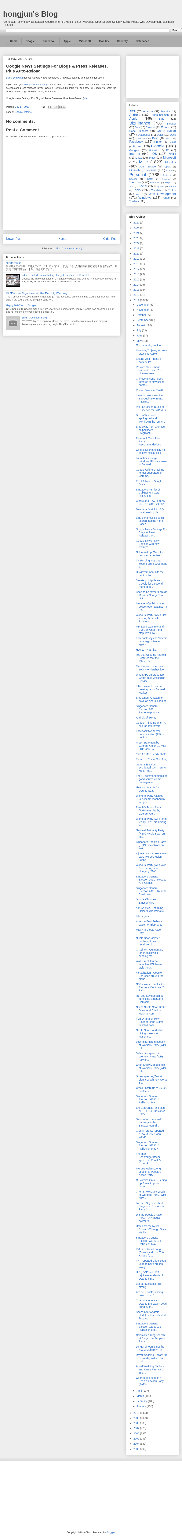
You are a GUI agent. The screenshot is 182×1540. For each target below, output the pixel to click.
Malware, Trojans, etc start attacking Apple (151, 352)
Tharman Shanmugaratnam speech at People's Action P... (148, 1158)
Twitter (172, 190)
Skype (167, 182)
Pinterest (167, 175)
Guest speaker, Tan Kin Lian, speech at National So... (151, 1079)
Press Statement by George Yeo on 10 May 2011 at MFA (151, 746)
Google (30, 41)
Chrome (165, 127)
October (141, 314)
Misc (143, 162)
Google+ (134, 150)
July (139, 330)
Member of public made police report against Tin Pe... (151, 606)
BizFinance (139, 123)
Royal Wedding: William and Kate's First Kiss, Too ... (150, 1369)
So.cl (131, 186)
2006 (136, 1433)
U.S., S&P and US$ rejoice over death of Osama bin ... (149, 1275)
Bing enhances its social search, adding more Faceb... (150, 521)
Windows (144, 197)
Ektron (169, 138)
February (142, 1401)
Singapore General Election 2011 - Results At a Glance (151, 879)
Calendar (150, 127)
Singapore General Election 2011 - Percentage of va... (148, 709)
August (140, 325)
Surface (172, 186)
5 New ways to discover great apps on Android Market (150, 689)
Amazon (148, 111)
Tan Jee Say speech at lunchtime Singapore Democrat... (149, 999)
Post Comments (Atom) (69, 248)
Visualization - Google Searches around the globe (149, 976)
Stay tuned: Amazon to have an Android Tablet (151, 699)
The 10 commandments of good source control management (151, 779)
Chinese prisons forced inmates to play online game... (150, 382)
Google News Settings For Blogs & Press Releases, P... (151, 532)
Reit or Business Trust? (149, 390)
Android (134, 115)
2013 (136, 289)
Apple (67, 41)
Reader (133, 179)
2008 (136, 1423)
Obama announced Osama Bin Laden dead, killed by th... (151, 1303)
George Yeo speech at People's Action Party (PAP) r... (150, 1381)
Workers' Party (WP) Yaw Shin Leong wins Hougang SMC (151, 868)
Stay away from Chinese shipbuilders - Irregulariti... (150, 430)
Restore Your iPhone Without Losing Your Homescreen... (149, 370)
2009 (136, 1417)
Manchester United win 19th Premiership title (150, 668)
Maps (152, 157)
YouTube (134, 201)
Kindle (172, 153)
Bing (161, 118)
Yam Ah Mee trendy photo (151, 754)
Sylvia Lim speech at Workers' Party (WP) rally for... (149, 1056)
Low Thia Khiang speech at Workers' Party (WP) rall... (151, 1045)
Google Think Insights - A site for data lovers (150, 724)
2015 (136, 279)
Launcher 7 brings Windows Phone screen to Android (151, 461)
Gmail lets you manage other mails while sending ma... (149, 953)
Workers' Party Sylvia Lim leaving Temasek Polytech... (151, 618)
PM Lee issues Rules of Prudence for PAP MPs (151, 408)
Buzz (137, 127)
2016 (136, 274)
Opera (167, 166)
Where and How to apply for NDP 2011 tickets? (150, 502)
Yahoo (165, 197)
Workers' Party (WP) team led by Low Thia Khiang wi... (151, 822)
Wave (139, 194)
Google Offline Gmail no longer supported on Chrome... (150, 473)
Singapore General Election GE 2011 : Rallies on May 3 (148, 1241)
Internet (28, 112)
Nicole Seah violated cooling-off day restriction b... (148, 941)
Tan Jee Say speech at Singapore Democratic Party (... (150, 1206)
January (141, 1406)
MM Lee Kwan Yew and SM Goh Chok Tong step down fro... (150, 630)
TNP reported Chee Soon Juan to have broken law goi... (151, 1264)
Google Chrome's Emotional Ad (146, 901)
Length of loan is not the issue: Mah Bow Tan (150, 1348)
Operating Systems (143, 170)
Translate (156, 190)
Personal (137, 174)
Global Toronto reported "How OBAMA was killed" (150, 1134)
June (139, 335)
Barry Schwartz (14, 77)
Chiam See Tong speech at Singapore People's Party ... (150, 1338)
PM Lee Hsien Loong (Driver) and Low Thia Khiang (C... (150, 1252)
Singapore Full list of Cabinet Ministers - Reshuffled (148, 493)
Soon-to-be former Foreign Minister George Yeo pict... (151, 595)
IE (167, 150)
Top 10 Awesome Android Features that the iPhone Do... (151, 658)
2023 (136, 238)
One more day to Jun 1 (149, 345)
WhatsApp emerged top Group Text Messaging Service (150, 678)
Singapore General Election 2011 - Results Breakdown (151, 891)
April (139, 1390)
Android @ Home (146, 717)
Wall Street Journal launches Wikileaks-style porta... (149, 964)
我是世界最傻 (13, 263)
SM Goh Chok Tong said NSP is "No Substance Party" (150, 1111)
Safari (150, 179)
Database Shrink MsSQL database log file (150, 511)
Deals (160, 134)
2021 (136, 248)
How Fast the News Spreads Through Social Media (151, 1229)
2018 (136, 263)
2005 (136, 1438)
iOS (154, 154)
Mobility (104, 41)
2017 (136, 269)
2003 (136, 1448)
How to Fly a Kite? (147, 649)
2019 (136, 258)
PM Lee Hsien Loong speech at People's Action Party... (148, 1171)
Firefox (158, 141)
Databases (142, 41)
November (142, 309)
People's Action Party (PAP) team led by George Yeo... (148, 810)
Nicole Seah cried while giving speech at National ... (150, 1033)
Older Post (110, 238)
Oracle (169, 170)
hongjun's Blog (30, 14)
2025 (136, 227)
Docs (173, 134)
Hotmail (153, 150)
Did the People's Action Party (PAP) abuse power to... (149, 1218)
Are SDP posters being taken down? (149, 1294)
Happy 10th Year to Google (21, 305)
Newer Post (13, 238)
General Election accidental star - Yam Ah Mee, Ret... (151, 767)
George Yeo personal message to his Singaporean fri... (148, 1122)
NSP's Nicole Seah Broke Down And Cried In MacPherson (151, 1010)
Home (13, 41)
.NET (132, 111)
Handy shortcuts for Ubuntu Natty (147, 789)
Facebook (49, 41)
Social (142, 186)
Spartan (160, 186)
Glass (173, 142)
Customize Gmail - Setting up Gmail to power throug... (151, 1183)
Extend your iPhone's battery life (148, 360)
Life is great (143, 916)
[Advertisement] (152, 76)
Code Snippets (138, 130)
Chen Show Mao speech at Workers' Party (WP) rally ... (151, 1068)
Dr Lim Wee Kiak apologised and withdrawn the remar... (150, 418)
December (142, 304)
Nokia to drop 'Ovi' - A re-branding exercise (150, 554)
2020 (136, 253)
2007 (136, 1428)
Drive (155, 138)
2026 (136, 222)
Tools (137, 190)
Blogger (171, 123)
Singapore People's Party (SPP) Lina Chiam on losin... (151, 845)
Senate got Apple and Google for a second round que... (149, 583)
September (143, 320)
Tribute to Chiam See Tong (151, 759)
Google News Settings (36, 84)
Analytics (165, 111)
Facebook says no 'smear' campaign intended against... (151, 641)
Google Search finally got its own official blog (151, 451)
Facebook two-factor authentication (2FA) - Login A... (150, 734)
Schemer (166, 179)
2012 (136, 294)
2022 (136, 243)
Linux (138, 157)
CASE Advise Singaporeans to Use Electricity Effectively (36, 293)
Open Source (147, 166)
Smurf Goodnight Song (34, 317)
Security (122, 41)
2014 (136, 284)
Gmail (137, 146)
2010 (136, 1412)
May (139, 340)
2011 (136, 300)
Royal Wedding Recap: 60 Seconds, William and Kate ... (151, 1358)
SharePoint (155, 182)
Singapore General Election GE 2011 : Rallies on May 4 (148, 1145)
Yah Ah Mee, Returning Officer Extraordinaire (150, 909)
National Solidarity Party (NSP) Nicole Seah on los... (150, 833)
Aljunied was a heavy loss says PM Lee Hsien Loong (151, 856)
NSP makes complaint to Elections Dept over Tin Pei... (151, 987)
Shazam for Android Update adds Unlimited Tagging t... (151, 1315)
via (85, 98)
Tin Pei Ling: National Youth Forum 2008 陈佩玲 (151, 563)
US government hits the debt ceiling (150, 574)
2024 (136, 232)
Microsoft (85, 41)
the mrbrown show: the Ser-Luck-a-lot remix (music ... (149, 398)
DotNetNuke (141, 138)
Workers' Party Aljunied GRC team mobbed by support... (150, 799)
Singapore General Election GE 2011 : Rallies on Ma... (148, 1099)
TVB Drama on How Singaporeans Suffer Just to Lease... (149, 1022)
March (140, 1396)
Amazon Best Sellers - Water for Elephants (149, 923)
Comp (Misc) (166, 131)
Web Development (162, 194)
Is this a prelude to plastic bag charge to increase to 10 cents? (55, 275)
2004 (136, 1443)
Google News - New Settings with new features (148, 544)
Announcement (160, 114)
